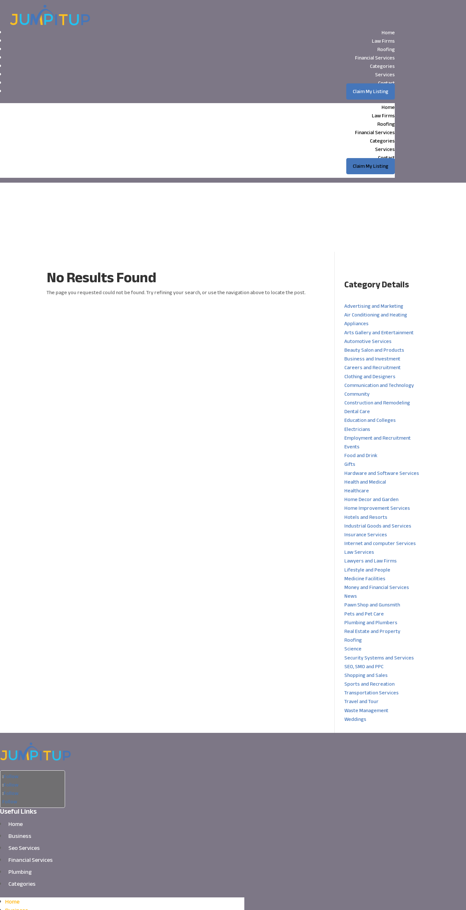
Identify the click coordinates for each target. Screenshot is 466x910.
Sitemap (268, 899)
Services (385, 75)
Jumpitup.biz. (189, 899)
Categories (382, 66)
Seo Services (24, 778)
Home (388, 32)
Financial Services (375, 58)
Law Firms (383, 41)
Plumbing (20, 802)
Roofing (386, 49)
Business (19, 766)
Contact (386, 83)
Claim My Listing (370, 91)
